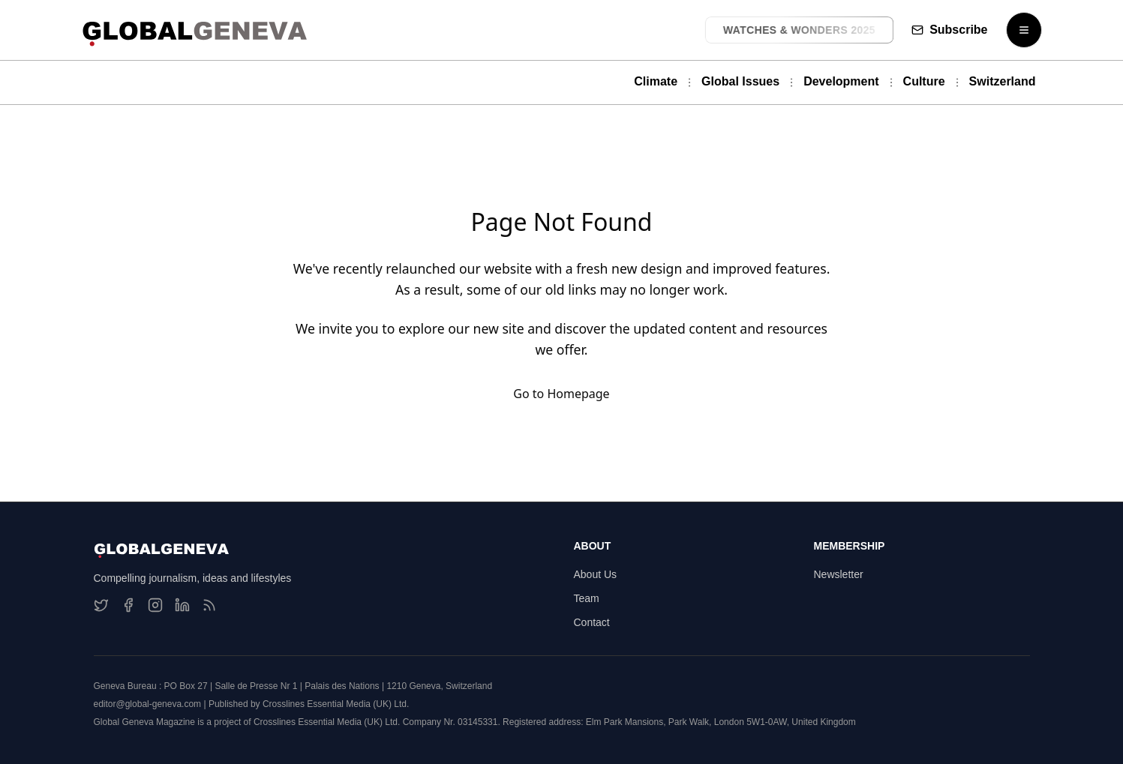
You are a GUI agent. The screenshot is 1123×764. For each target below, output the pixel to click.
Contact (592, 622)
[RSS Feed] (209, 605)
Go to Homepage (561, 393)
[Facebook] (128, 605)
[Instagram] (155, 605)
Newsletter (838, 574)
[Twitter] (101, 605)
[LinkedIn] (182, 605)
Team (586, 598)
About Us (595, 574)
